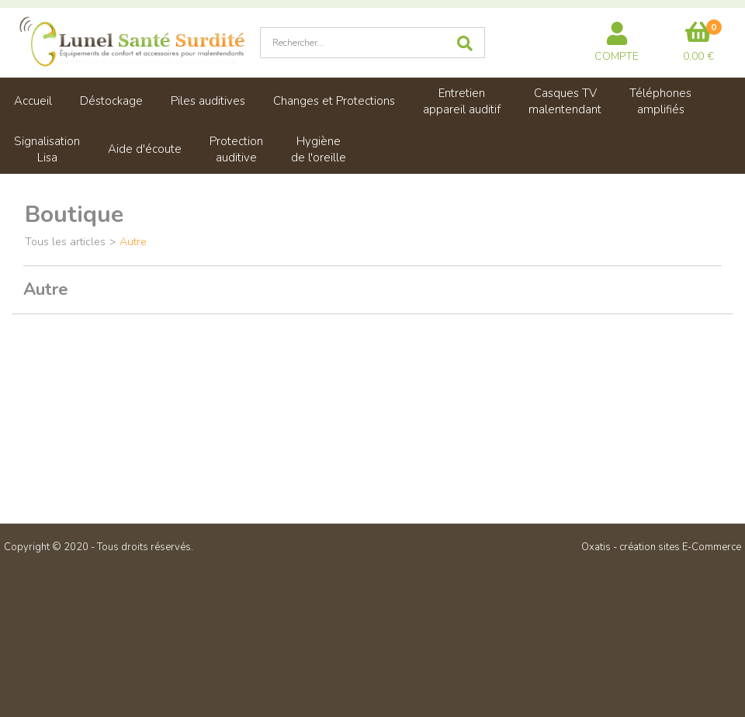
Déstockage (111, 101)
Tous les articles (65, 241)
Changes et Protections (334, 101)
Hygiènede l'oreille (318, 149)
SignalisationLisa (47, 149)
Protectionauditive (236, 149)
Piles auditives (208, 101)
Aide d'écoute (145, 149)
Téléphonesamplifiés (660, 101)
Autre (133, 241)
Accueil (33, 101)
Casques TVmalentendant (564, 101)
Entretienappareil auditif (462, 101)
